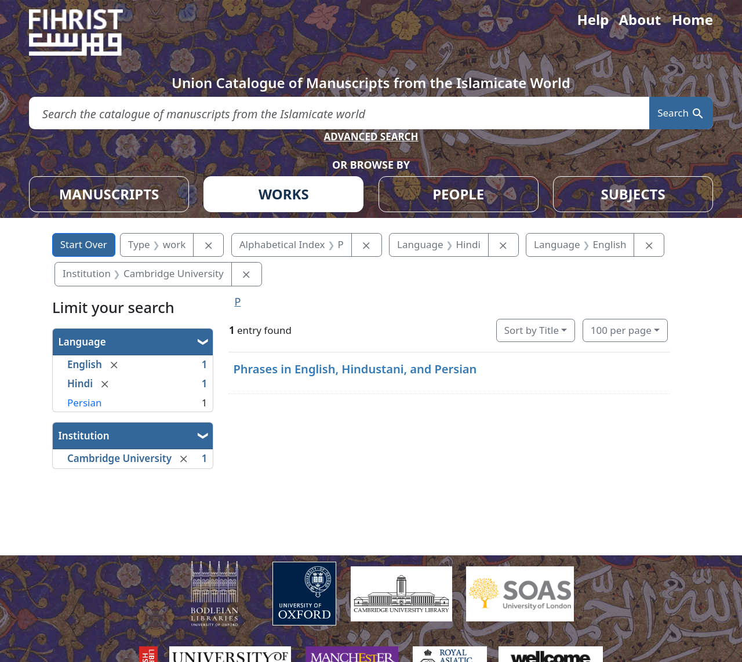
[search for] (339, 113)
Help (593, 19)
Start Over (83, 244)
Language (82, 341)
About (640, 19)
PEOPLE (458, 193)
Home (692, 19)
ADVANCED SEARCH (370, 136)
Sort (531, 330)
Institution (84, 435)
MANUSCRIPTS (109, 193)
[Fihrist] (87, 32)
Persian (84, 402)
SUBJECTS (633, 193)
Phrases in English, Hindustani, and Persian (355, 369)
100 (621, 330)
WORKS (284, 193)
